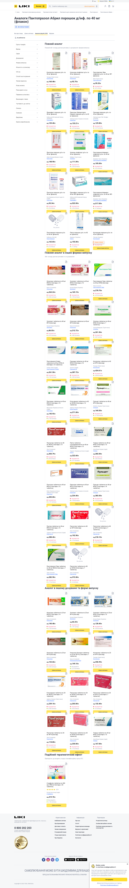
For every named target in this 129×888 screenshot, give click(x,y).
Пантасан (49, 200)
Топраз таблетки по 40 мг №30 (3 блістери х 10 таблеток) (101, 444)
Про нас (77, 821)
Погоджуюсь (109, 879)
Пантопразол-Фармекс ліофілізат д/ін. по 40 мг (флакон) (101, 154)
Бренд (18, 49)
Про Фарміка (58, 838)
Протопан (49, 158)
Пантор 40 (50, 534)
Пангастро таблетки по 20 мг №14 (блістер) (55, 733)
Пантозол (49, 494)
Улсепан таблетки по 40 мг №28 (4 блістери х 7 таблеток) (102, 323)
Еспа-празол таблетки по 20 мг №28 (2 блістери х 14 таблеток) (56, 694)
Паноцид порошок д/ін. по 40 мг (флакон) (102, 113)
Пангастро (50, 451)
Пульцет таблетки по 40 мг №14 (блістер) (102, 402)
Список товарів (109, 6)
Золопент (73, 289)
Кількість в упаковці (23, 67)
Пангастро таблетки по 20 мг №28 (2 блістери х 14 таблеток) (79, 694)
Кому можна (20, 85)
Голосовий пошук (96, 6)
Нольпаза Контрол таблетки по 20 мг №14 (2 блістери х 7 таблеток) (79, 654)
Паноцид (95, 120)
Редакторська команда (82, 826)
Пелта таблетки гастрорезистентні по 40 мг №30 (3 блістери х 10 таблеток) (79, 445)
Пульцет (95, 407)
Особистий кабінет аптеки (104, 824)
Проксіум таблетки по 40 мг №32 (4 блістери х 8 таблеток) (79, 486)
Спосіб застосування (23, 76)
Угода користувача (60, 835)
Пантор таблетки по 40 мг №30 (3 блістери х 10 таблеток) (55, 527)
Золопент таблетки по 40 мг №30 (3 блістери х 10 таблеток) (79, 283)
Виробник (19, 117)
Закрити (127, 864)
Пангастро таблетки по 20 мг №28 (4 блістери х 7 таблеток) (79, 734)
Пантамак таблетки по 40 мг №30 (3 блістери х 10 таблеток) (56, 403)
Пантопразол (51, 238)
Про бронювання (60, 824)
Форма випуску (21, 63)
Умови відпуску (21, 81)
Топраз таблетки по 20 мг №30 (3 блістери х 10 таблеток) (101, 734)
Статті (77, 824)
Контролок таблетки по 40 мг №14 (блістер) (102, 362)
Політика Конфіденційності (109, 885)
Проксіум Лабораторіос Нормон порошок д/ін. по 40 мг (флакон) (79, 114)
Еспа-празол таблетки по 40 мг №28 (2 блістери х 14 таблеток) (79, 403)
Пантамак (50, 410)
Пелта (72, 238)
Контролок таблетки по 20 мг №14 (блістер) (102, 653)
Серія (18, 54)
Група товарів (20, 44)
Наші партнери (79, 832)
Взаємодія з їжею (22, 99)
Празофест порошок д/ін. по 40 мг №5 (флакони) (79, 193)
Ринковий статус (21, 90)
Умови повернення (60, 829)
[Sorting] (20, 37)
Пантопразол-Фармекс (100, 160)
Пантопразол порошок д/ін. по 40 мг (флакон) (56, 233)
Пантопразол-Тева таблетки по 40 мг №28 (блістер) (102, 282)
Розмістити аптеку (101, 821)
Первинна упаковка (22, 94)
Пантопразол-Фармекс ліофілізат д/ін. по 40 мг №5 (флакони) (102, 194)
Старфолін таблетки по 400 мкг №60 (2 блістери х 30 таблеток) (56, 784)
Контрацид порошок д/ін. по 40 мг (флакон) (102, 233)
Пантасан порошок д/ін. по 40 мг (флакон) (56, 193)
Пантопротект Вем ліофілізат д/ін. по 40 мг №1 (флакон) (102, 74)
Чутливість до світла (23, 104)
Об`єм (18, 72)
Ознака (18, 108)
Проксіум (72, 120)
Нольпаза (73, 78)
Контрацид (96, 238)
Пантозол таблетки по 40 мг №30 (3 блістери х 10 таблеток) (56, 486)
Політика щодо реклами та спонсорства (104, 827)
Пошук (50, 6)
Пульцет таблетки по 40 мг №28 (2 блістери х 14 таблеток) (102, 486)
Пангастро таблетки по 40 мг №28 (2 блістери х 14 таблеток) (55, 444)
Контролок (50, 78)
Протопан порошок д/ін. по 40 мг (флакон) (56, 153)
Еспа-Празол (73, 409)
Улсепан (72, 158)
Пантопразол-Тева (98, 287)
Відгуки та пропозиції (81, 829)
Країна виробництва (23, 122)
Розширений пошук (60, 832)
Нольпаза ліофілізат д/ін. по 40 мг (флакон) (79, 73)
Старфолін (50, 794)
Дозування (19, 58)
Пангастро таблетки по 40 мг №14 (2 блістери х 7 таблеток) (102, 527)
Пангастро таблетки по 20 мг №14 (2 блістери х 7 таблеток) (102, 694)
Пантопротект (97, 80)
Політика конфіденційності (83, 835)
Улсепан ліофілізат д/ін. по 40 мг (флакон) (79, 153)
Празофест (50, 120)
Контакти (78, 838)
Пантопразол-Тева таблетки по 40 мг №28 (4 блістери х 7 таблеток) (56, 568)
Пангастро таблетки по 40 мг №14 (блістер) (79, 527)
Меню (15, 6)
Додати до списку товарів (66, 53)
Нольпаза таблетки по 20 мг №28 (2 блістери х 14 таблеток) (56, 614)
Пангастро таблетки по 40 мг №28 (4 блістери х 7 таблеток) (79, 568)
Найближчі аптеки (60, 821)
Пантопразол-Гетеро (53, 369)
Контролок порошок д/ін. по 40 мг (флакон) (56, 73)
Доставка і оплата (60, 826)
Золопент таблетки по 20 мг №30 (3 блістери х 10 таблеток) (102, 614)
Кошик (113, 6)
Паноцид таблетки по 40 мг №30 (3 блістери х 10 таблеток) (79, 363)
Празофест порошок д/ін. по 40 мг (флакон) (56, 113)
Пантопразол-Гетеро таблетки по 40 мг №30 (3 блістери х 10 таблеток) (55, 363)
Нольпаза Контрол (75, 660)
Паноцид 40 (73, 369)
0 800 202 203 (22, 827)
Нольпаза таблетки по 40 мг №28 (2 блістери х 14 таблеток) (56, 283)
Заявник (19, 113)
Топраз (95, 451)
